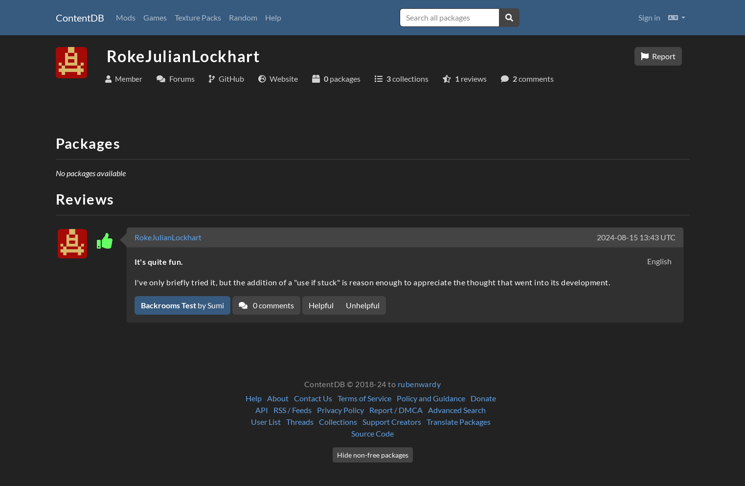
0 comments (266, 305)
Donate (483, 398)
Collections (338, 421)
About (278, 398)
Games (155, 17)
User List (266, 421)
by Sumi (182, 305)
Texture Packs (198, 17)
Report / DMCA (396, 410)
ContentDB (80, 17)
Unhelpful (363, 305)
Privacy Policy (340, 410)
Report (658, 56)
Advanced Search (457, 410)
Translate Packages (459, 421)
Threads (300, 421)
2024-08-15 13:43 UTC (636, 237)
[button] (676, 17)
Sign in (649, 17)
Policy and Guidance (431, 398)
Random (243, 17)
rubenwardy (419, 384)
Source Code (372, 433)
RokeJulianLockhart (168, 237)
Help (273, 17)
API (261, 410)
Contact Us (313, 398)
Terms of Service (364, 398)
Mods (125, 17)
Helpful (321, 305)
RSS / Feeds (292, 410)
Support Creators (391, 421)
